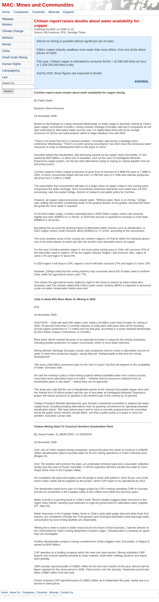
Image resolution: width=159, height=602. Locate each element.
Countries (38, 12)
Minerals (54, 12)
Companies (21, 12)
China (6, 51)
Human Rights (11, 64)
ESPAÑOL (142, 81)
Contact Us (67, 592)
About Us (15, 592)
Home (6, 12)
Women (7, 24)
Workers (7, 37)
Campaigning (11, 70)
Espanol (68, 12)
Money (6, 44)
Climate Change (12, 31)
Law (4, 77)
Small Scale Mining (14, 57)
